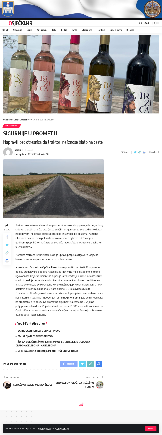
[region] (81, 74)
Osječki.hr (20, 23)
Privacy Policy (45, 428)
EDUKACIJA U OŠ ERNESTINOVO (35, 336)
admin (18, 149)
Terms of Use (62, 428)
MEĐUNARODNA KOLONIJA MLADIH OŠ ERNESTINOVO (48, 351)
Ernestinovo (12, 126)
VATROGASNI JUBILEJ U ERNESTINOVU (39, 330)
